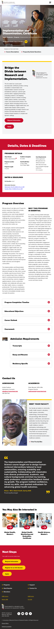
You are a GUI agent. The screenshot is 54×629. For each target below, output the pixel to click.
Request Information (13, 120)
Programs (16, 37)
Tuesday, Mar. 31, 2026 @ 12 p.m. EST (14, 189)
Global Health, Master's (10, 533)
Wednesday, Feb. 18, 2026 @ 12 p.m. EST (14, 187)
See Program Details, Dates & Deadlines (15, 41)
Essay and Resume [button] (30, 354)
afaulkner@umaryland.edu (10, 391)
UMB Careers (5, 596)
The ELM (30, 599)
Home (4, 37)
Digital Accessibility (6, 626)
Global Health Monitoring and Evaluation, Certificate (27, 535)
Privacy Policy (5, 623)
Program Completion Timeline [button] (26, 302)
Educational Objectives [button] (26, 311)
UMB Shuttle (31, 596)
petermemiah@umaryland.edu (37, 391)
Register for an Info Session (14, 568)
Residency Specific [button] (30, 363)
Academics (10, 37)
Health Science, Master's (44, 533)
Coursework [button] (26, 329)
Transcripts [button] (30, 345)
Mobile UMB (5, 599)
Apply (9, 127)
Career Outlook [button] (26, 320)
